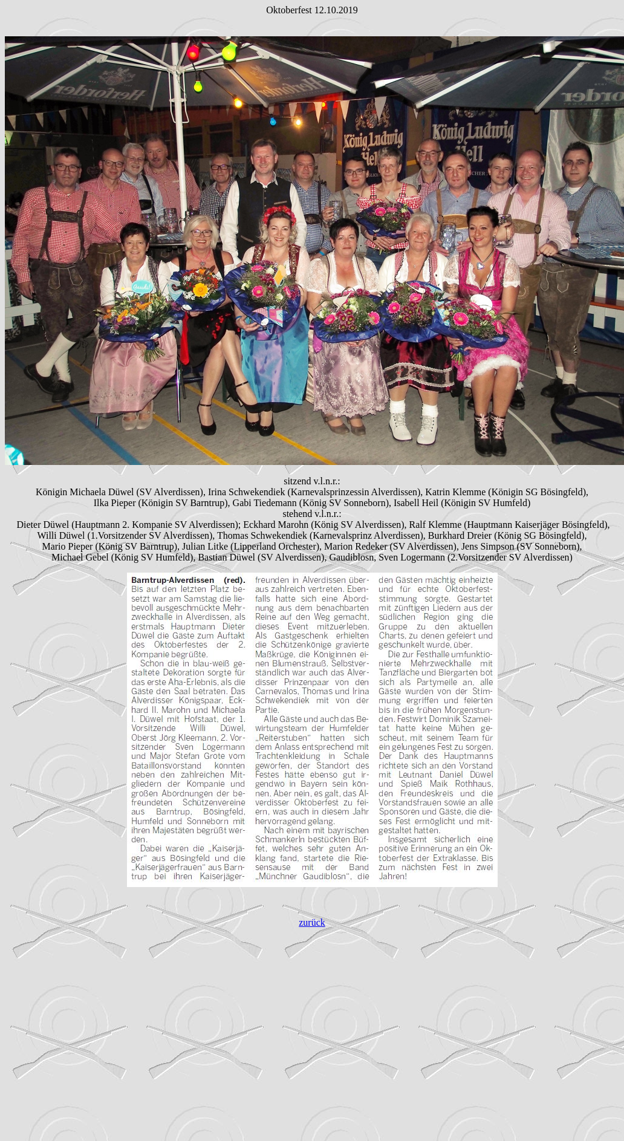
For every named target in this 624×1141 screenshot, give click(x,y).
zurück (312, 922)
